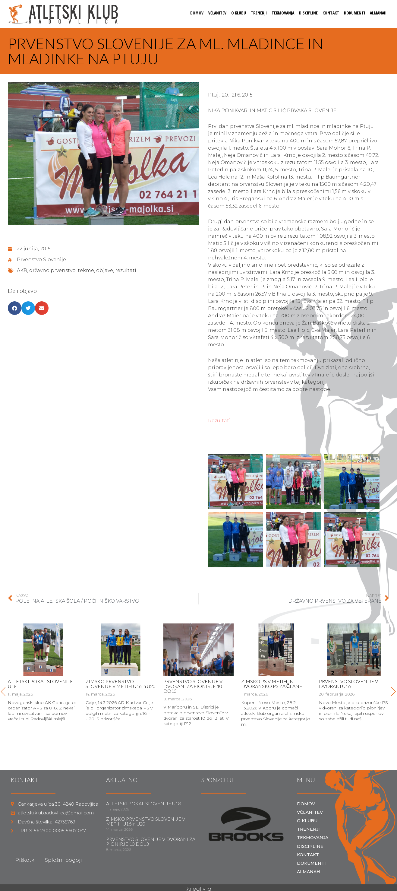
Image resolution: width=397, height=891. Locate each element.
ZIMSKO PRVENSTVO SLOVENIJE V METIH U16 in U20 (121, 683)
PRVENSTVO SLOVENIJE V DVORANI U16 (348, 683)
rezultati (125, 270)
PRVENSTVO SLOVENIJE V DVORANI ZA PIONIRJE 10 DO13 (192, 686)
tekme (86, 270)
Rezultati (219, 420)
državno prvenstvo (52, 270)
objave (104, 270)
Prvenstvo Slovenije (41, 259)
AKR (22, 270)
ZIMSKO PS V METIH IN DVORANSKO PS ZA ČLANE (271, 683)
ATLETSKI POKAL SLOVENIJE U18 (40, 683)
